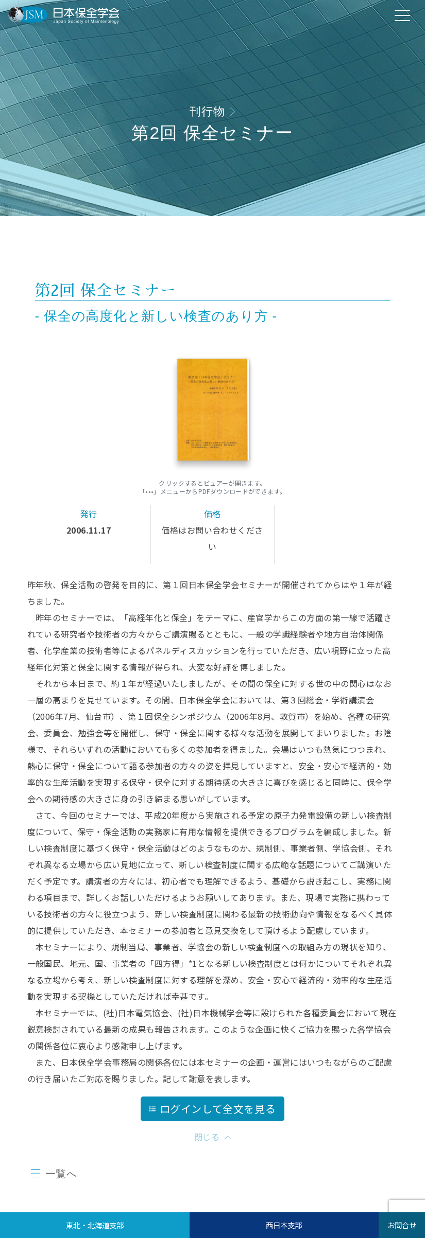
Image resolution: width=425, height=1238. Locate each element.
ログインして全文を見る (212, 1108)
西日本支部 (284, 1224)
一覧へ (61, 1173)
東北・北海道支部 (95, 1224)
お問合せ (401, 1224)
